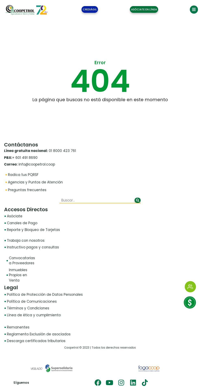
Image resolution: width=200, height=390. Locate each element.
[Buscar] (138, 200)
